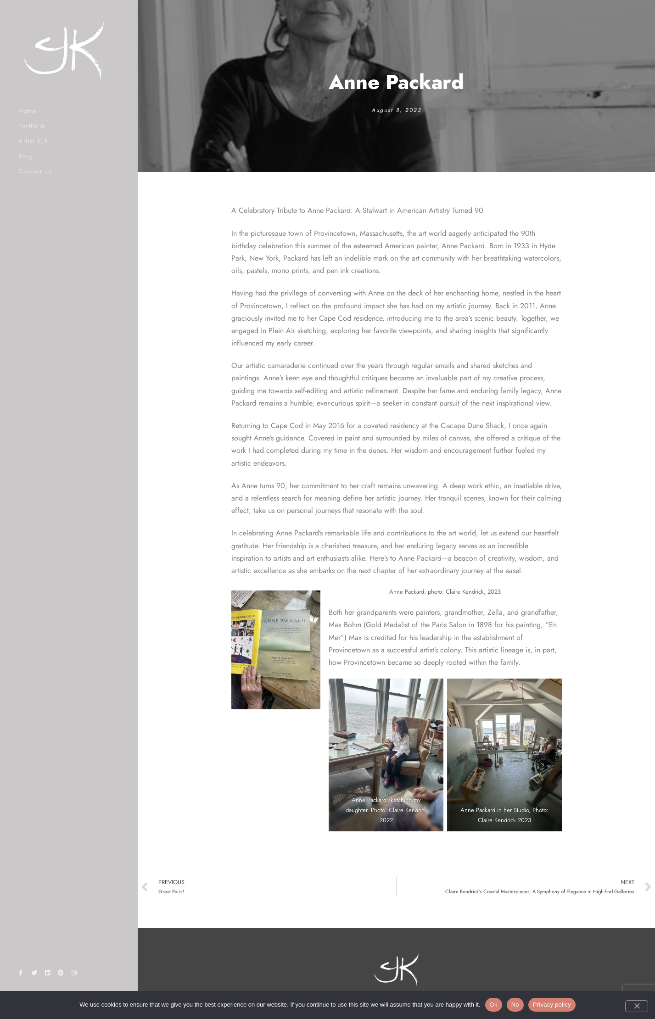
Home (27, 110)
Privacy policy (552, 1004)
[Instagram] (74, 974)
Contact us (34, 171)
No (515, 1004)
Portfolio (31, 126)
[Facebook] (20, 974)
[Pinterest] (61, 974)
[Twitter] (34, 974)
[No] (636, 1006)
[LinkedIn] (47, 974)
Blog (25, 156)
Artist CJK (33, 141)
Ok (494, 1004)
